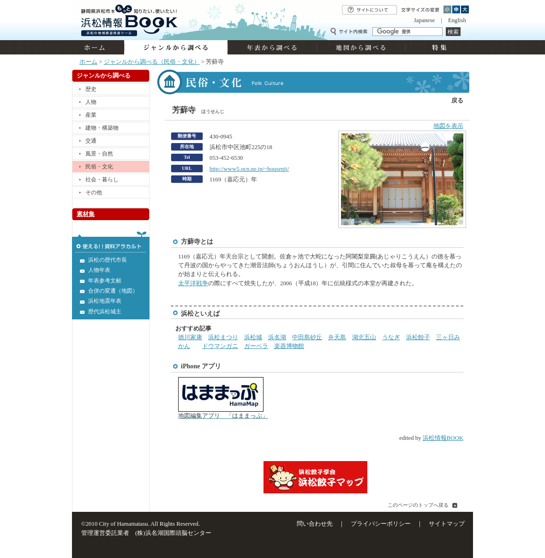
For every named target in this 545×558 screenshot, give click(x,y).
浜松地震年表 (104, 301)
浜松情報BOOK (443, 438)
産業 (90, 115)
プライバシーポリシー (381, 524)
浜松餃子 (418, 337)
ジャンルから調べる (176, 47)
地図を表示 (448, 126)
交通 (90, 141)
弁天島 (337, 337)
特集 (438, 47)
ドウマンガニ (220, 346)
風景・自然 (99, 153)
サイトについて (369, 10)
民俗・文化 (99, 166)
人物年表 (99, 270)
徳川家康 (190, 337)
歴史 (90, 89)
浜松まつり (223, 337)
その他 (93, 192)
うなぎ (391, 337)
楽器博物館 (289, 346)
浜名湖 (277, 337)
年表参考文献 (104, 280)
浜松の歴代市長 (107, 260)
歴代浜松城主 (104, 311)
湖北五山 (364, 337)
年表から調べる (272, 47)
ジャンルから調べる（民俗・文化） (152, 62)
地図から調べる (361, 47)
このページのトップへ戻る (418, 505)
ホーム (98, 47)
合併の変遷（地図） (113, 291)
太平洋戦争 (193, 283)
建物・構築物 (102, 128)
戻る (457, 100)
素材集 (86, 214)
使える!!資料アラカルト (111, 241)
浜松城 (253, 337)
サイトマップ (447, 524)
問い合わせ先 (315, 524)
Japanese (424, 20)
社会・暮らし (102, 179)
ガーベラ (256, 346)
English (457, 20)
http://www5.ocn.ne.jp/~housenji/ (249, 169)
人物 (90, 102)
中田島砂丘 (307, 337)
